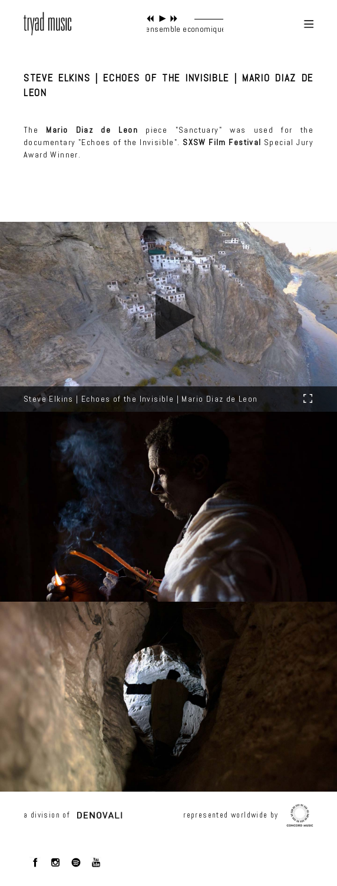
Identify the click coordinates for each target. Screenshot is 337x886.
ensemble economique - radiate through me (223, 29)
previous (150, 18)
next (174, 18)
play (162, 18)
